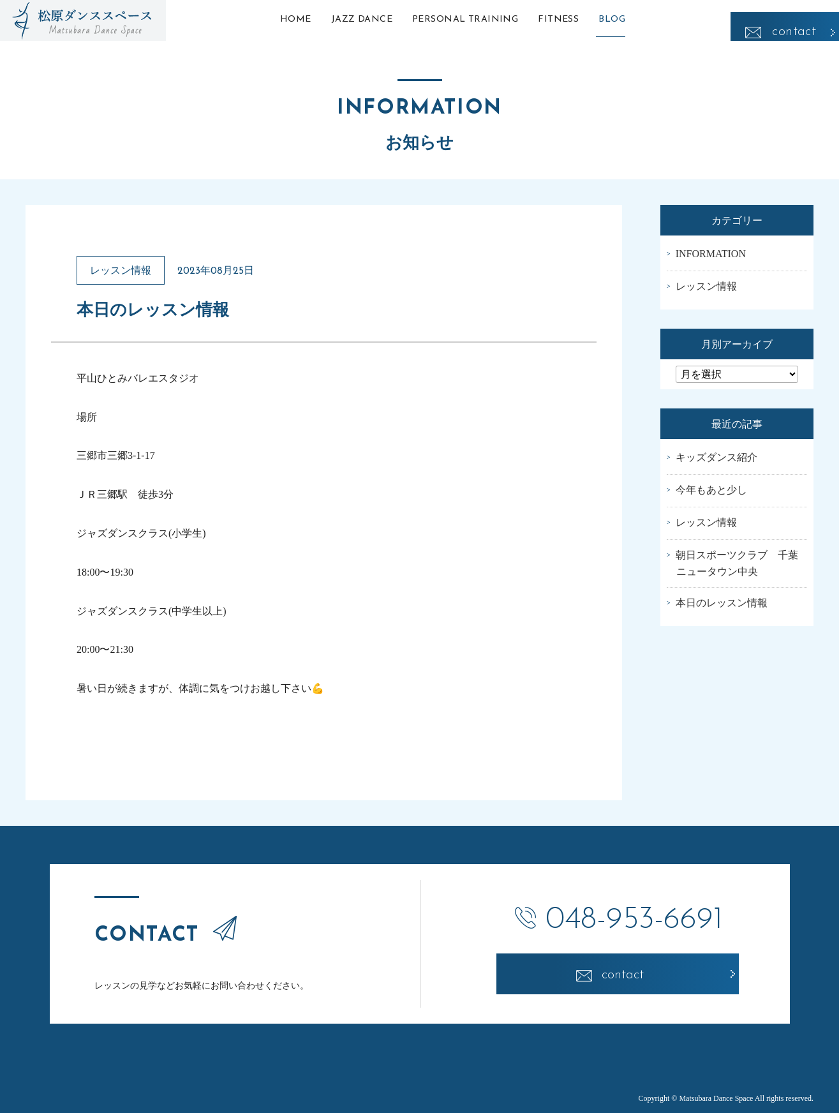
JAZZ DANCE (351, 19)
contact (794, 19)
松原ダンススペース (83, 20)
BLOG (632, 19)
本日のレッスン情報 (722, 602)
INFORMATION (711, 253)
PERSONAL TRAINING (465, 19)
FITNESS (568, 19)
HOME (275, 19)
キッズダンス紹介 (716, 457)
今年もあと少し (711, 489)
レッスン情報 (706, 286)
